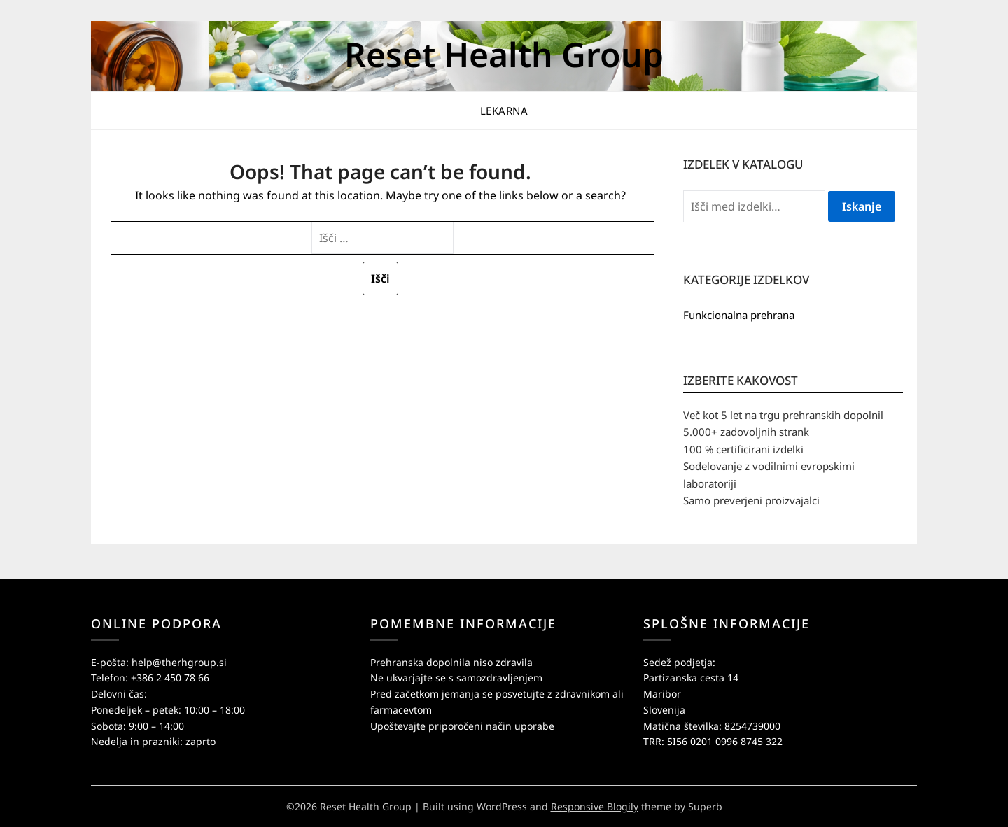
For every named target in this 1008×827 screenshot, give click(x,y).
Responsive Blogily (594, 806)
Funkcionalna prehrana (738, 315)
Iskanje (861, 206)
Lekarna (504, 111)
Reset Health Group (504, 54)
